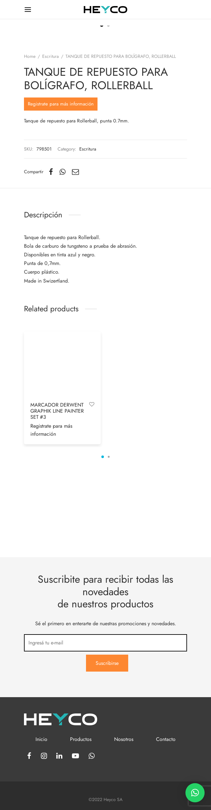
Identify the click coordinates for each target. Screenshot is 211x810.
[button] (195, 792)
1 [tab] (102, 542)
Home (29, 142)
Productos (80, 739)
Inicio (41, 739)
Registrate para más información (61, 189)
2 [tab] (109, 542)
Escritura (50, 142)
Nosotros (123, 739)
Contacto (166, 739)
